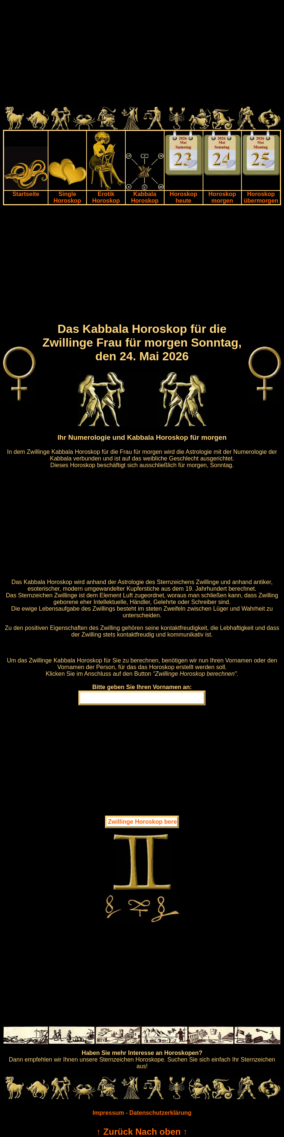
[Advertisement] (142, 55)
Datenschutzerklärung (160, 1113)
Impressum (108, 1113)
